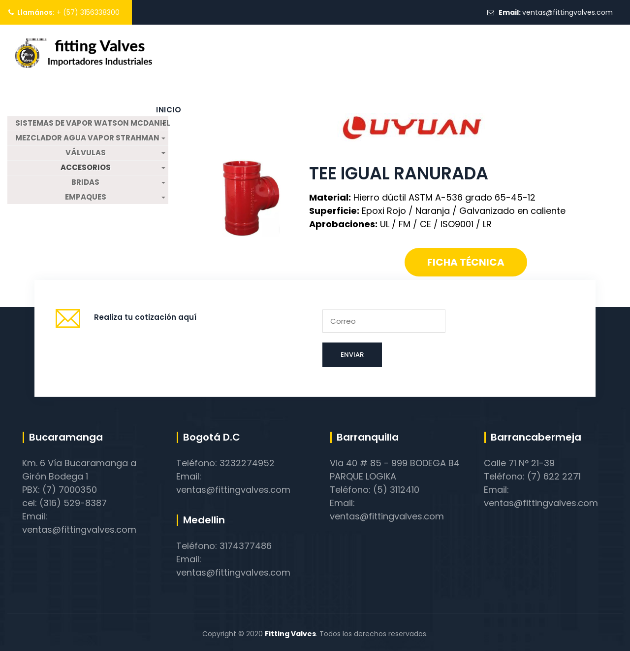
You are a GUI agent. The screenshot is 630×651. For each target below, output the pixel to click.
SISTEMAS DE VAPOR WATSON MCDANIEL (91, 123)
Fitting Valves (290, 634)
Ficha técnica (465, 262)
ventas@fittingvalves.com (567, 12)
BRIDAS (85, 182)
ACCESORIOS (86, 167)
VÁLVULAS (85, 152)
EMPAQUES (85, 197)
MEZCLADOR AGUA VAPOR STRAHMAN (87, 138)
